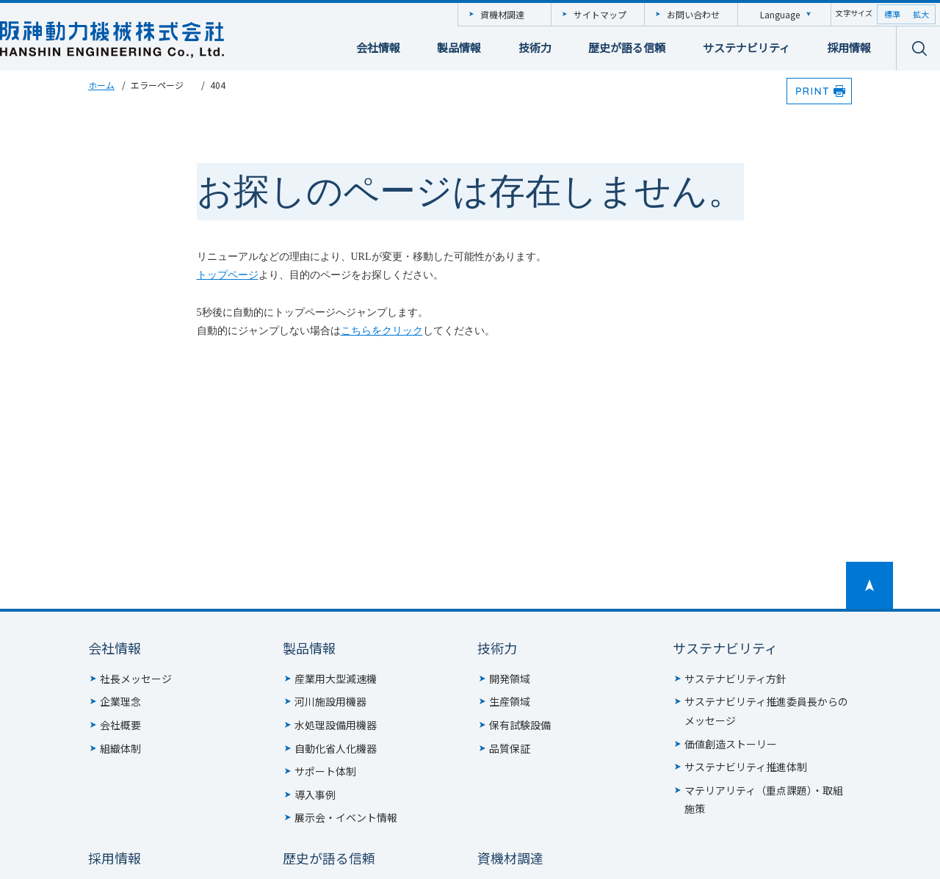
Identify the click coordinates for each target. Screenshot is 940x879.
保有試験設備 (520, 724)
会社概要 (120, 724)
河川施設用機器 (330, 701)
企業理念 (120, 701)
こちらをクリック (382, 330)
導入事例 (315, 794)
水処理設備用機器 (335, 724)
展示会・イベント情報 (345, 817)
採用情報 (849, 47)
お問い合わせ (693, 14)
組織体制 (120, 748)
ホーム (101, 85)
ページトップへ (869, 585)
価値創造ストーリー (730, 744)
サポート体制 (325, 771)
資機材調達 (502, 14)
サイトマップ (600, 14)
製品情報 (459, 47)
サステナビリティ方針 (735, 678)
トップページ (227, 275)
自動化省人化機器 (335, 748)
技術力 (535, 47)
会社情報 (378, 47)
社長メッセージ (136, 678)
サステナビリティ (746, 47)
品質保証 (509, 748)
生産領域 (509, 701)
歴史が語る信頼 (626, 47)
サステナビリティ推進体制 (745, 766)
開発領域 (509, 678)
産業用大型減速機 (335, 678)
